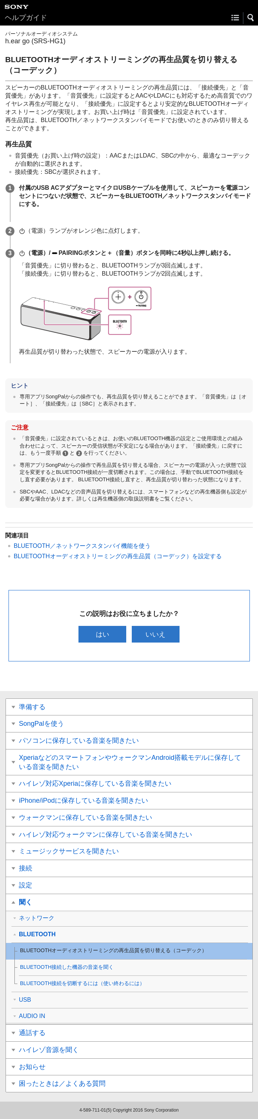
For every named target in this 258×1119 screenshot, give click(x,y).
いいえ (155, 634)
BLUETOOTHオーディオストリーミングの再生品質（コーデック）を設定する (118, 556)
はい (102, 634)
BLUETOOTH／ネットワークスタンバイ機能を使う (82, 546)
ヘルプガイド (26, 17)
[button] (251, 18)
